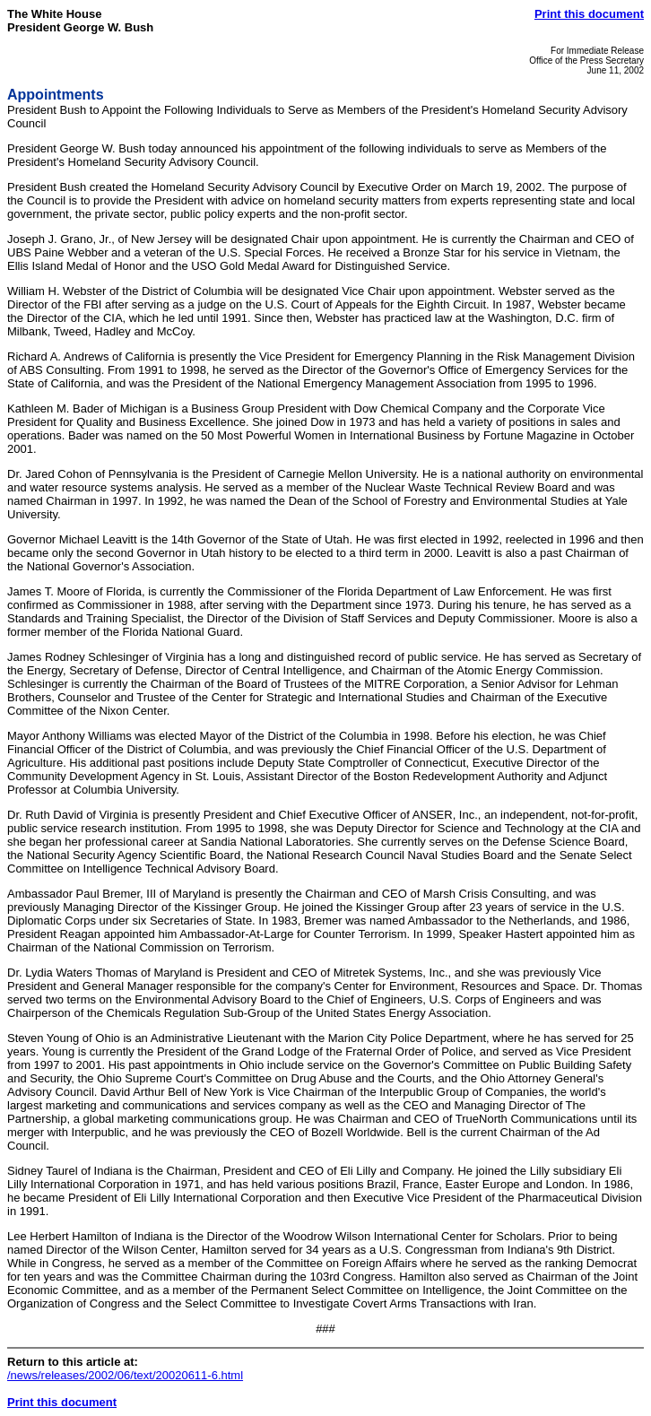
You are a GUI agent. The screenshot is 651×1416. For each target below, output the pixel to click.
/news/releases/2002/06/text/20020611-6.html (125, 1375)
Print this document (589, 14)
